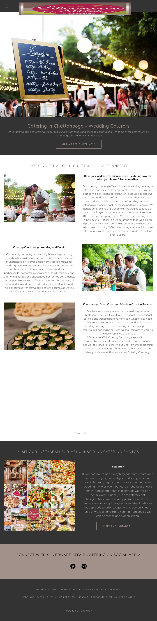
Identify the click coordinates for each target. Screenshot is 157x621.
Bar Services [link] (67, 597)
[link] (75, 3)
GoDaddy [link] (86, 611)
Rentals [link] (83, 597)
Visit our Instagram (118, 526)
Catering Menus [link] (47, 597)
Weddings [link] (28, 597)
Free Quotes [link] (127, 597)
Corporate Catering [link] (104, 597)
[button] (7, 6)
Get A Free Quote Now (78, 144)
